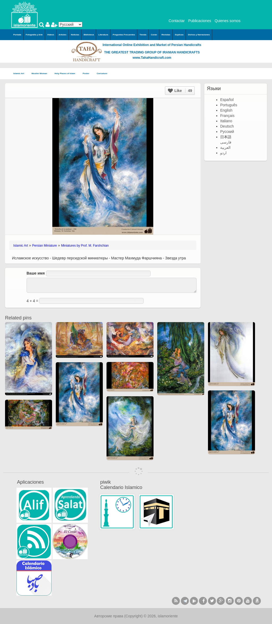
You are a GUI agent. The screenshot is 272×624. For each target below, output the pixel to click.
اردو (223, 153)
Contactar (177, 21)
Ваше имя (36, 273)
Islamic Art (20, 73)
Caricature (102, 73)
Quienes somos (227, 21)
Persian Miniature (44, 245)
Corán (154, 34)
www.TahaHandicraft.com (152, 58)
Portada (17, 34)
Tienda (142, 34)
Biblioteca (89, 34)
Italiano (226, 121)
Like (180, 90)
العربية (225, 147)
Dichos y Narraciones (199, 34)
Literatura (103, 34)
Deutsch (227, 126)
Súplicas (179, 34)
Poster (87, 73)
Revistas (166, 34)
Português (228, 105)
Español (227, 100)
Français (227, 115)
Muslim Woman (41, 73)
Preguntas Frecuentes (124, 34)
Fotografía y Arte (34, 34)
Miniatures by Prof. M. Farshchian (85, 245)
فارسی (225, 142)
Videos (50, 34)
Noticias (75, 34)
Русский (227, 131)
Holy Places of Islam (67, 73)
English (226, 110)
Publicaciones (199, 21)
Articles (62, 34)
